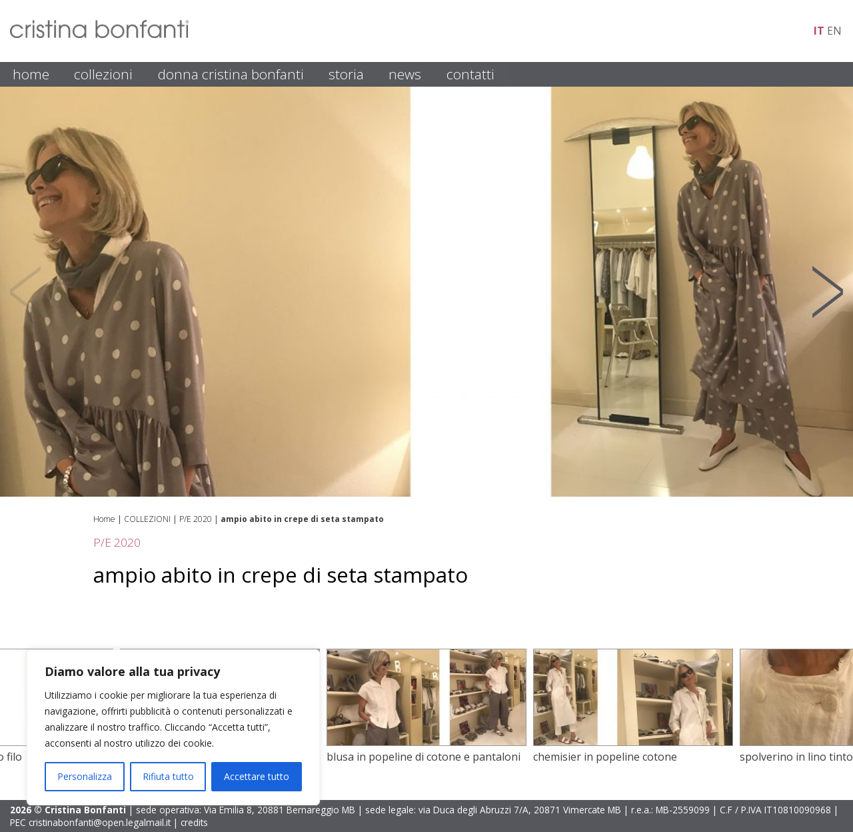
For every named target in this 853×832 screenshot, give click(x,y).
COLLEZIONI (103, 74)
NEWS (405, 74)
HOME (31, 74)
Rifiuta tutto (168, 776)
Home (104, 519)
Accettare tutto (256, 776)
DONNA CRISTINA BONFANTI (231, 74)
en (834, 30)
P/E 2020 (195, 519)
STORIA (346, 74)
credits (194, 822)
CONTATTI (470, 74)
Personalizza (84, 776)
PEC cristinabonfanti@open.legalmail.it (90, 822)
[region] (173, 727)
